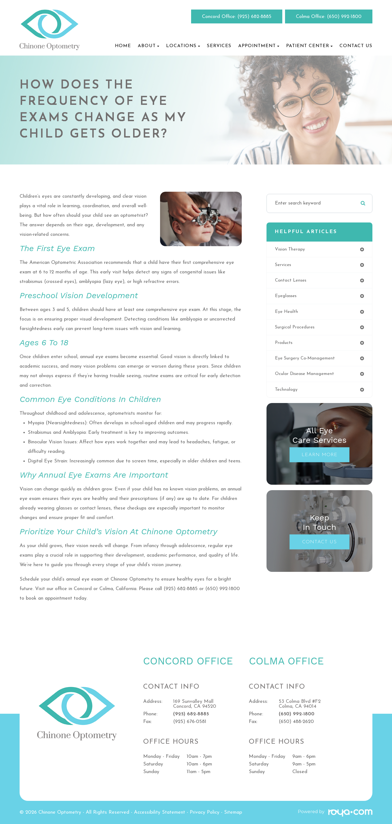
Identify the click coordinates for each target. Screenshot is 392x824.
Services (219, 46)
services (284, 265)
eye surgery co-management (307, 362)
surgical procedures (296, 329)
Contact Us (355, 46)
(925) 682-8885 (254, 16)
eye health (287, 313)
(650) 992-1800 (344, 16)
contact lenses (292, 281)
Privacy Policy (204, 812)
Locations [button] (183, 46)
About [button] (148, 46)
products (284, 346)
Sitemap (233, 812)
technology (287, 394)
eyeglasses (287, 297)
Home (123, 46)
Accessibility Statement (159, 812)
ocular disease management (307, 378)
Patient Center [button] (309, 46)
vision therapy (291, 249)
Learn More (320, 459)
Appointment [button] (258, 46)
